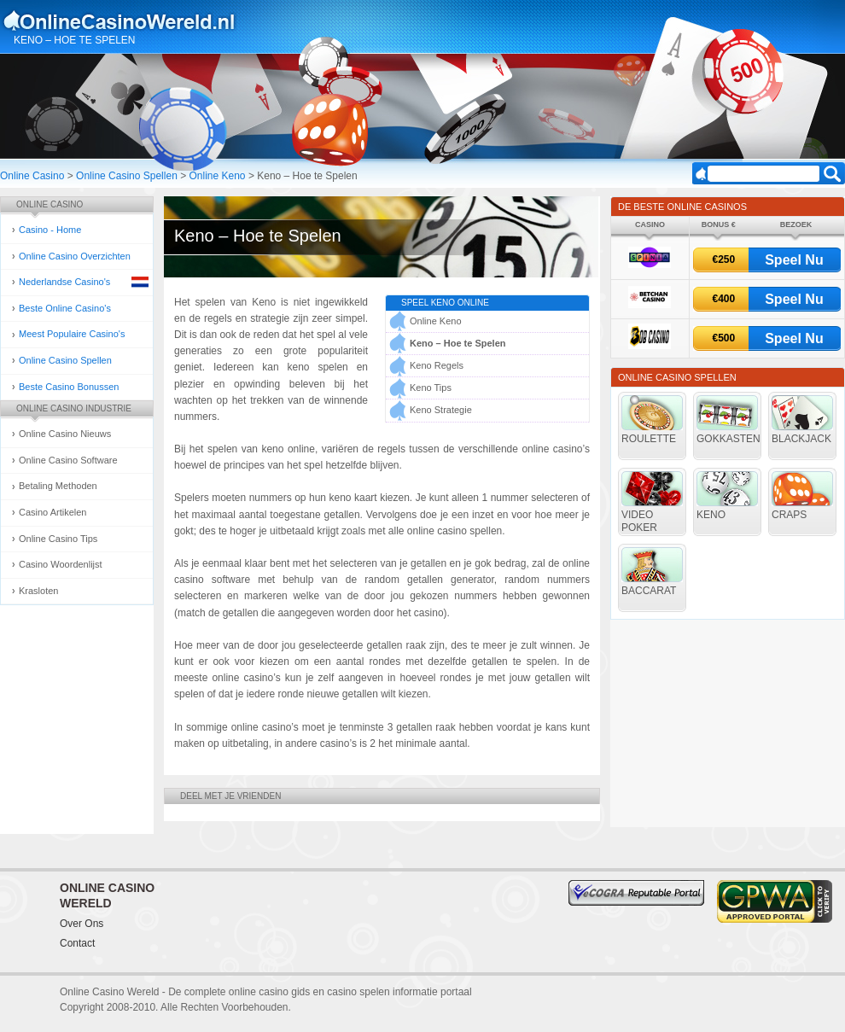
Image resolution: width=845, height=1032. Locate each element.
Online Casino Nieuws (65, 434)
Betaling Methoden (58, 486)
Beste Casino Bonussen (69, 387)
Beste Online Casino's (65, 308)
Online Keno (217, 176)
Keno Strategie (441, 410)
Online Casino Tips (58, 538)
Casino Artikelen (53, 512)
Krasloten (38, 591)
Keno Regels (436, 365)
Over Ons (81, 924)
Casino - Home (50, 229)
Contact (77, 943)
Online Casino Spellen (127, 176)
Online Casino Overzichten (75, 256)
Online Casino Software (68, 460)
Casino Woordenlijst (60, 564)
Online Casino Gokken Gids (126, 20)
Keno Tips (431, 387)
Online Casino (32, 176)
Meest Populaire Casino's (72, 334)
